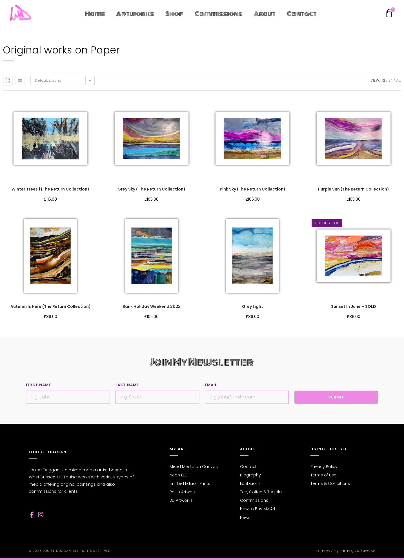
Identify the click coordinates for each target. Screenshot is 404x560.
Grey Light (252, 306)
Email (211, 384)
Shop (174, 14)
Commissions (218, 14)
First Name (38, 384)
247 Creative (364, 550)
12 (383, 80)
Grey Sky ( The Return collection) (151, 189)
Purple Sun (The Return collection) (353, 189)
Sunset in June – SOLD (353, 306)
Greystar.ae (340, 550)
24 (391, 80)
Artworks (135, 14)
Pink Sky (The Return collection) (252, 189)
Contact (302, 14)
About (265, 14)
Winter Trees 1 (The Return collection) (50, 189)
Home (95, 14)
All (398, 80)
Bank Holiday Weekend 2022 (152, 306)
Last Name (127, 384)
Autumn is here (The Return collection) (50, 306)
